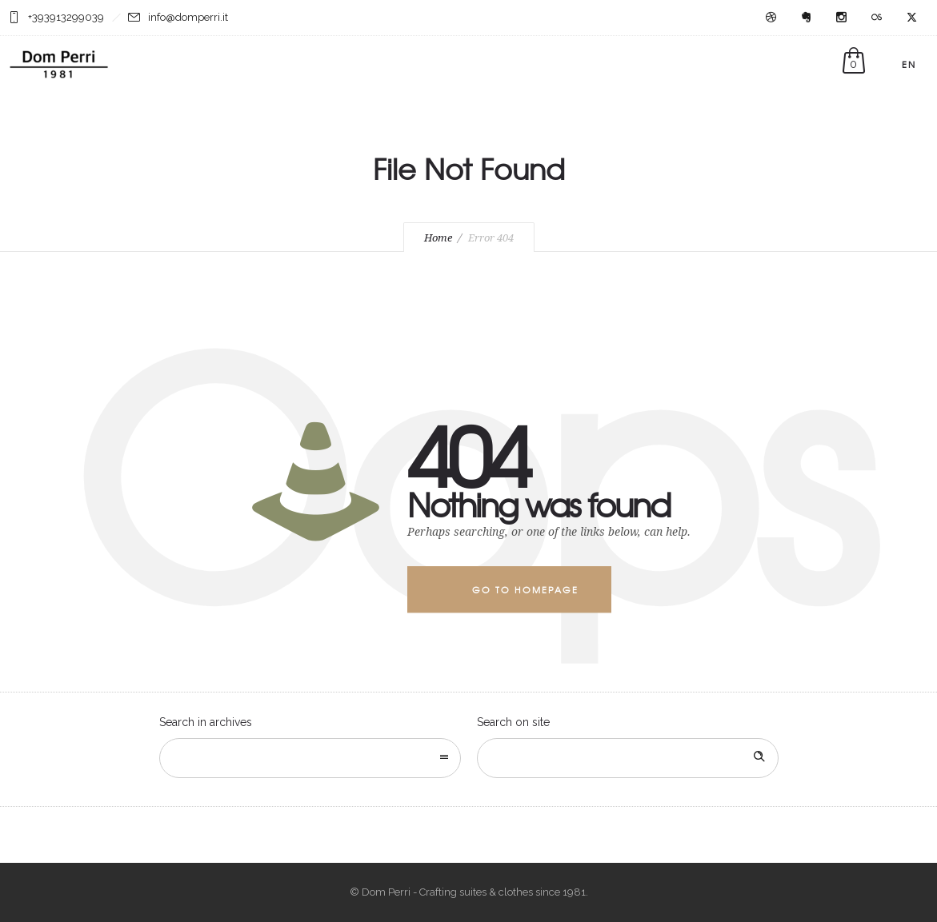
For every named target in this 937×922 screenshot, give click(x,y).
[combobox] (310, 758)
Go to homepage (525, 589)
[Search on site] (628, 758)
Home (438, 238)
